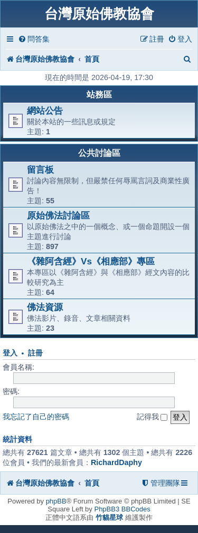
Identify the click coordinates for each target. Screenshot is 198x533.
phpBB (56, 501)
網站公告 (45, 110)
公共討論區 (99, 153)
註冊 (35, 353)
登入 (10, 353)
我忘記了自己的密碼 (36, 416)
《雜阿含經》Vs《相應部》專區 (91, 261)
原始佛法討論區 (58, 215)
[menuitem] (34, 39)
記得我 (152, 416)
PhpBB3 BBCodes (122, 509)
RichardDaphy (116, 462)
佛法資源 (45, 307)
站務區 (99, 94)
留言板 (40, 169)
